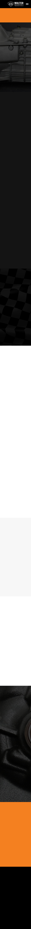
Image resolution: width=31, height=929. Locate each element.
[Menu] (27, 4)
